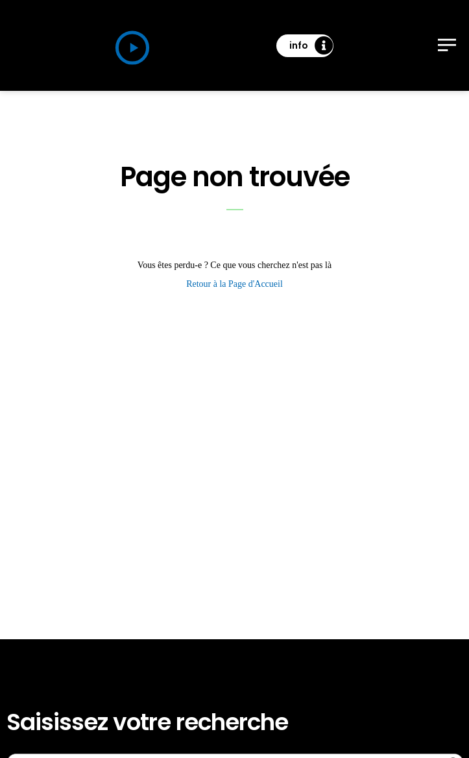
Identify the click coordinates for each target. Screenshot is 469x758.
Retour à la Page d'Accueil (234, 284)
